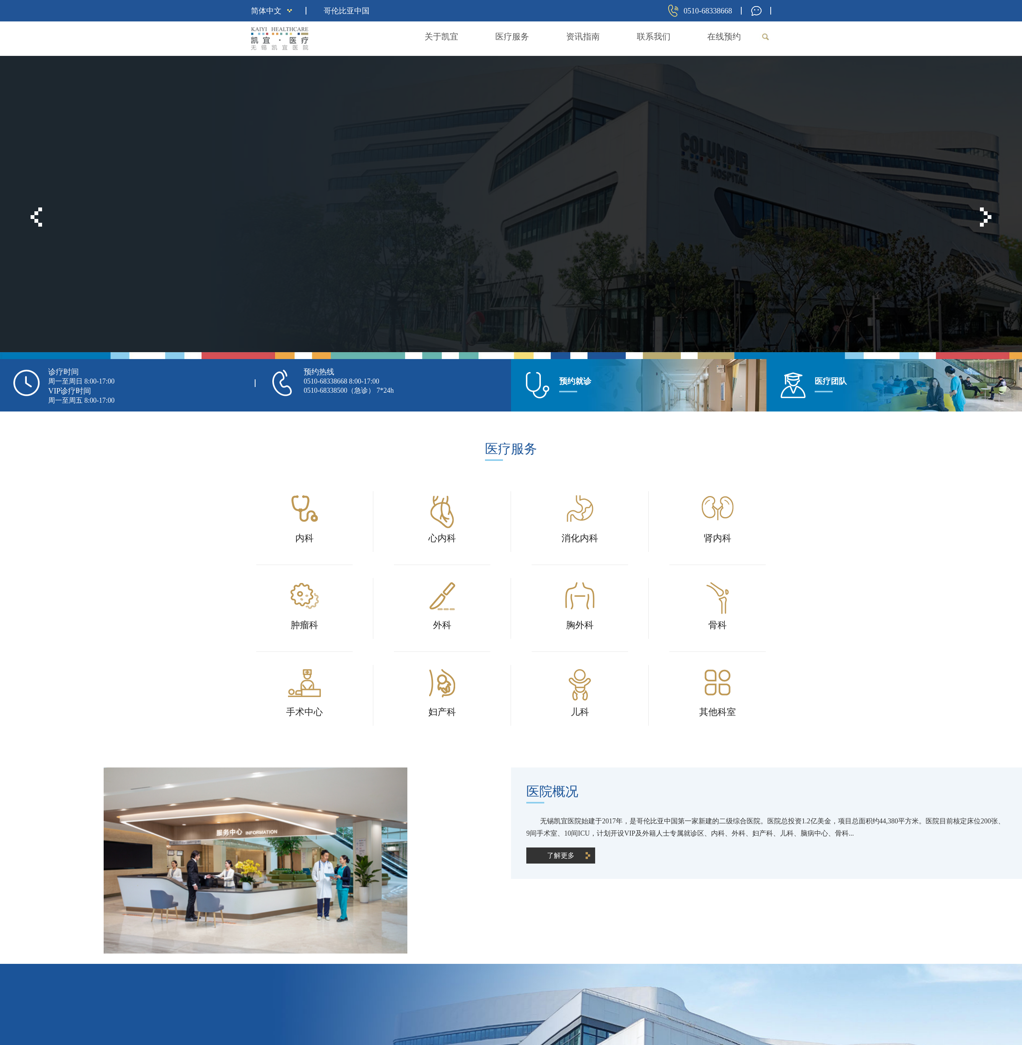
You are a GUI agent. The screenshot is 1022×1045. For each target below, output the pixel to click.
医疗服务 (512, 36)
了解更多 (285, 200)
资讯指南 (583, 36)
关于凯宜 (441, 36)
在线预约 (724, 36)
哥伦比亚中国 (346, 11)
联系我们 (653, 36)
